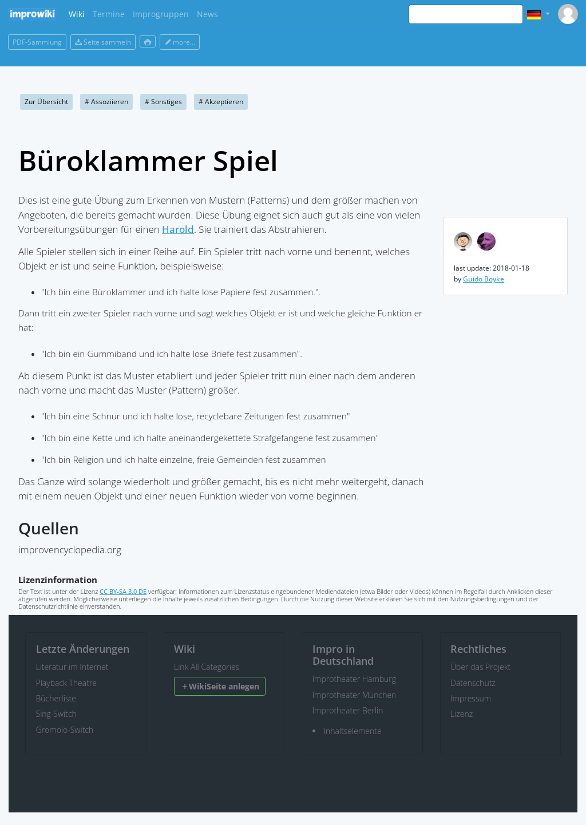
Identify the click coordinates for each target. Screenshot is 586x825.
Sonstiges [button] (163, 101)
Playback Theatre (66, 682)
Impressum (470, 698)
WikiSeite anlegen (220, 686)
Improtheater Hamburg (354, 678)
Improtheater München (354, 694)
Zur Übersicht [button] (46, 101)
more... (179, 42)
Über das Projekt (480, 666)
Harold (178, 229)
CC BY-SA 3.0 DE (123, 591)
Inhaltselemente (353, 730)
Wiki (77, 14)
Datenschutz (473, 682)
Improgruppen (161, 14)
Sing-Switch (56, 713)
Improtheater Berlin (347, 710)
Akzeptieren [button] (221, 101)
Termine (109, 14)
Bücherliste (56, 698)
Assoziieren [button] (106, 101)
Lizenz (461, 713)
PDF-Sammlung (37, 42)
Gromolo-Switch (65, 729)
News (207, 14)
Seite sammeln (103, 42)
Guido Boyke (483, 279)
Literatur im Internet (72, 666)
